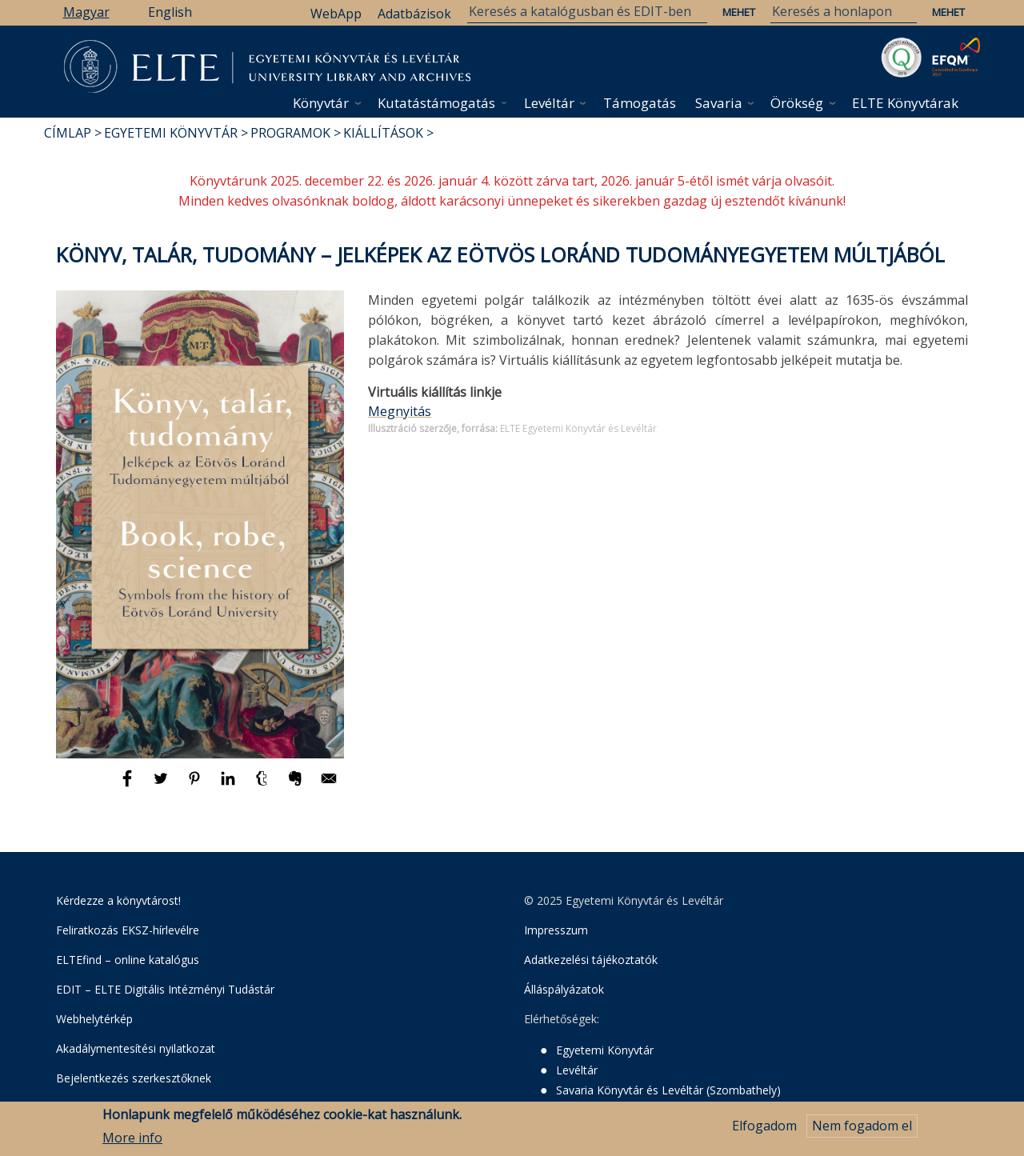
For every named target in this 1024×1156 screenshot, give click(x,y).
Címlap (67, 133)
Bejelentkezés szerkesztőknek (133, 1078)
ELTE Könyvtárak (905, 103)
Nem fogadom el (862, 1129)
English (170, 12)
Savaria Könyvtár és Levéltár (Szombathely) (668, 1090)
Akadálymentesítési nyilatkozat (135, 1048)
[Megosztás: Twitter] (162, 785)
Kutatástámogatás (436, 103)
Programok (290, 133)
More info (132, 1140)
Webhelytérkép (94, 1018)
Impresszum (556, 930)
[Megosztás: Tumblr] (263, 785)
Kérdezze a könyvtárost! (118, 900)
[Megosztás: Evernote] (296, 785)
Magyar (86, 12)
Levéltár (549, 103)
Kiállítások (383, 133)
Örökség (796, 103)
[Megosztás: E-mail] (329, 785)
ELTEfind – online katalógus (127, 959)
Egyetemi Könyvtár (171, 133)
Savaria (718, 103)
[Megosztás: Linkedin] (229, 785)
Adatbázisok (414, 13)
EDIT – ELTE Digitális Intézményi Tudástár (165, 989)
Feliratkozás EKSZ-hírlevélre (127, 930)
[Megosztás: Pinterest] (196, 785)
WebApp (336, 13)
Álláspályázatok (564, 989)
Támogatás (639, 103)
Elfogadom (764, 1129)
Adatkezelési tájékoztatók (591, 959)
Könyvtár (321, 103)
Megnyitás (399, 411)
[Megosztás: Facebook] (128, 785)
